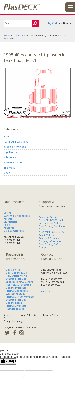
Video (7, 172)
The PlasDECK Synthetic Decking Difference (18, 286)
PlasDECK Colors (13, 162)
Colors (7, 212)
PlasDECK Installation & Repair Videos (51, 234)
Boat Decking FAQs (16, 272)
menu (70, 7)
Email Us (45, 291)
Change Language (13, 321)
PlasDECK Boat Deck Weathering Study (17, 292)
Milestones (10, 157)
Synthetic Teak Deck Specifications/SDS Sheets (19, 280)
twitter (7, 332)
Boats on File (13, 269)
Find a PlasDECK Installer (52, 220)
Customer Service (48, 217)
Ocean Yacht (19, 35)
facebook (14, 332)
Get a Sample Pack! (14, 230)
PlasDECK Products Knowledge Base (16, 307)
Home (7, 35)
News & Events (28, 315)
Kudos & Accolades (15, 146)
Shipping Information (50, 241)
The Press (9, 167)
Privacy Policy (50, 315)
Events (7, 136)
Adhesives (9, 227)
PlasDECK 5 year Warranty (20, 296)
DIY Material (10, 221)
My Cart (52, 23)
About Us (8, 315)
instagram (21, 332)
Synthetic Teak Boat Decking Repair (16, 301)
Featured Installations (16, 141)
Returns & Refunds (49, 238)
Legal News (10, 152)
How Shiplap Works (16, 275)
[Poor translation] (11, 361)
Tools (7, 224)
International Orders (50, 223)
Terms (7, 318)
